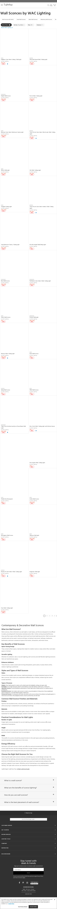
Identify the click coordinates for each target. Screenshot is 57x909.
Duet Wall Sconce (34, 354)
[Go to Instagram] (27, 887)
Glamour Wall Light (34, 536)
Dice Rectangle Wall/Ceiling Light (38, 245)
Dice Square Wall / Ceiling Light (37, 463)
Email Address (18, 874)
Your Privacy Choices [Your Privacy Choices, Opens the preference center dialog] (22, 906)
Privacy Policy (40, 881)
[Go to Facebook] (19, 887)
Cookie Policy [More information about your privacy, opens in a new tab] (11, 903)
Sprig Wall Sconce (5, 390)
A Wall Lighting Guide (23, 769)
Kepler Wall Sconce (6, 96)
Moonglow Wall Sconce (7, 536)
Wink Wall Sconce (34, 390)
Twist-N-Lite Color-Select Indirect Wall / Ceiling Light (41, 208)
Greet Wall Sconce (5, 318)
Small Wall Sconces (24, 19)
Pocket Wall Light (34, 318)
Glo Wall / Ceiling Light (35, 171)
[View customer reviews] (34, 887)
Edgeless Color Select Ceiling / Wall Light (11, 60)
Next (56, 616)
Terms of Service (18, 882)
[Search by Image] (51, 5)
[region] (28, 903)
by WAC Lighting (4, 62)
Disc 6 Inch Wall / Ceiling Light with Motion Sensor (42, 427)
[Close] (54, 899)
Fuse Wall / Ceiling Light (7, 608)
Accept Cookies (33, 906)
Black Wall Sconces (37, 19)
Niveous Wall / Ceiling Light (8, 354)
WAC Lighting (39, 13)
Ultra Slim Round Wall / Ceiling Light (38, 60)
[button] (2, 5)
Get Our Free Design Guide (28, 824)
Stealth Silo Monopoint (7, 499)
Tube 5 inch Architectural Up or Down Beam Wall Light (13, 427)
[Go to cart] (54, 5)
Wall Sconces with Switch (8, 19)
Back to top (28, 817)
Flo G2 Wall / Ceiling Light (36, 96)
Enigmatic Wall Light (35, 572)
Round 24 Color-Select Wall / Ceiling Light (11, 572)
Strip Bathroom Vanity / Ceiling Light (10, 245)
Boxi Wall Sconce (5, 281)
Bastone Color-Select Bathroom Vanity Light (12, 133)
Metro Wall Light (5, 171)
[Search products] (48, 5)
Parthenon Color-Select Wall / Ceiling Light (40, 281)
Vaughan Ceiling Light (6, 207)
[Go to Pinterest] (23, 887)
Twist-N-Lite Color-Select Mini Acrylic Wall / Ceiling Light (42, 133)
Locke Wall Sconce (34, 499)
